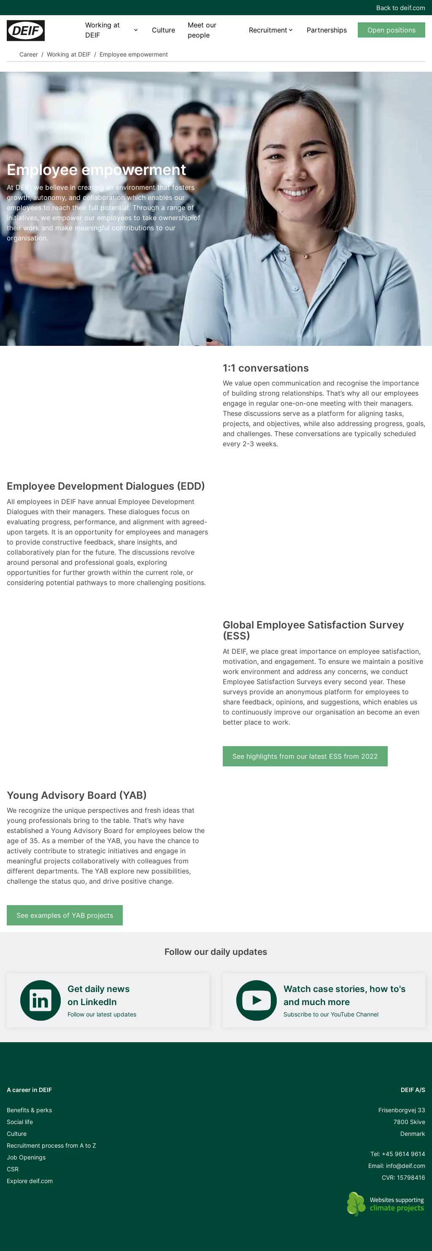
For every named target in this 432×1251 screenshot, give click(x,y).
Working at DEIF (102, 30)
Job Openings (26, 1157)
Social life (20, 1121)
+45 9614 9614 (403, 1153)
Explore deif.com (30, 1180)
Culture (163, 30)
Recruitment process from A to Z (51, 1145)
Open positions (391, 30)
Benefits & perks (29, 1109)
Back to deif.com (400, 8)
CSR (13, 1169)
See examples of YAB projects (64, 915)
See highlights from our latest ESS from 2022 (305, 756)
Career (28, 54)
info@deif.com (405, 1165)
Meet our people (202, 30)
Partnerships (327, 30)
